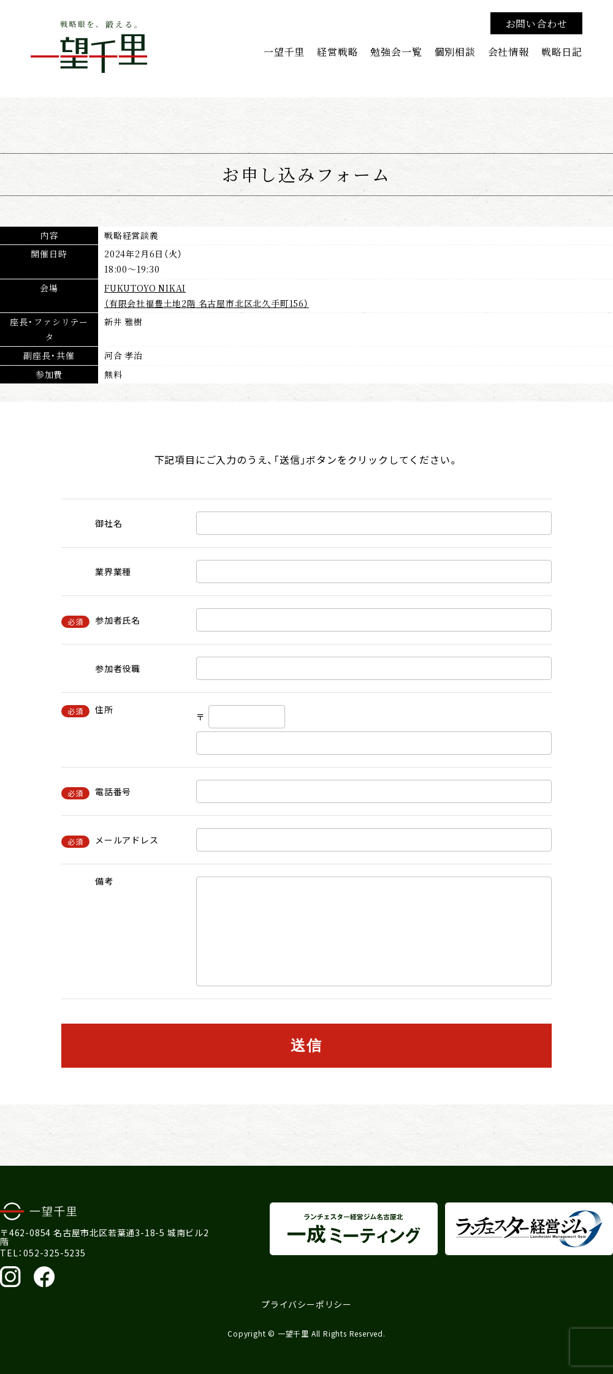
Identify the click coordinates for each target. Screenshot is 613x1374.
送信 (307, 1045)
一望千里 (284, 51)
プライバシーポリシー (306, 1304)
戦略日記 (561, 51)
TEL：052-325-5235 (43, 1253)
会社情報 (508, 51)
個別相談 (454, 51)
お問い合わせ (537, 23)
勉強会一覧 (396, 51)
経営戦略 (337, 51)
